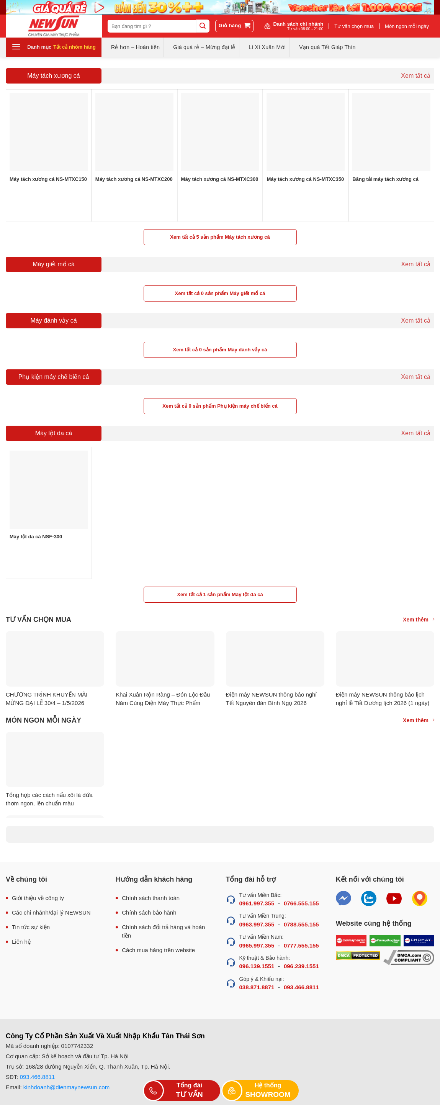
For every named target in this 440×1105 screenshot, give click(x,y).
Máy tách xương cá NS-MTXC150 (48, 179)
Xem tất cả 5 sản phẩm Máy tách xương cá (220, 237)
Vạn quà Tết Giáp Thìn (327, 47)
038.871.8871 (257, 987)
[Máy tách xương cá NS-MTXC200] (134, 132)
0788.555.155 (301, 924)
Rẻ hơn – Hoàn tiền (135, 47)
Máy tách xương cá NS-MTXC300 (219, 179)
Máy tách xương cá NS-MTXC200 (134, 179)
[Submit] (202, 26)
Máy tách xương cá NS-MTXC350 (305, 179)
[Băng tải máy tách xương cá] (391, 132)
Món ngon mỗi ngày (407, 26)
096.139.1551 (257, 966)
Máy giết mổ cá (54, 264)
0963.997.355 (257, 924)
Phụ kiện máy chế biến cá (53, 377)
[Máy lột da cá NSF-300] (49, 490)
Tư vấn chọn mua (354, 26)
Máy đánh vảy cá (53, 320)
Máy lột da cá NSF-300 (36, 536)
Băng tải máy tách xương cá (385, 179)
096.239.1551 (301, 966)
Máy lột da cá (53, 433)
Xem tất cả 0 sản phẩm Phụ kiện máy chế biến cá (219, 406)
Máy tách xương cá (53, 75)
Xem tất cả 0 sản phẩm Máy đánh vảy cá (220, 349)
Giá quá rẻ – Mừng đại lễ (204, 47)
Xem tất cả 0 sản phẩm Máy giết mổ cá (220, 293)
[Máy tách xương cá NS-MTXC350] (306, 132)
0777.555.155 (301, 945)
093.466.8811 (301, 987)
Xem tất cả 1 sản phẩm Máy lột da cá (220, 594)
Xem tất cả (415, 75)
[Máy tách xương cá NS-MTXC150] (49, 132)
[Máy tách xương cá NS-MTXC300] (220, 132)
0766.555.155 (301, 903)
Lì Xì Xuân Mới (267, 47)
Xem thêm (418, 619)
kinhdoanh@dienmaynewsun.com (66, 1087)
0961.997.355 (257, 903)
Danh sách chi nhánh (298, 26)
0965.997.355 (257, 945)
